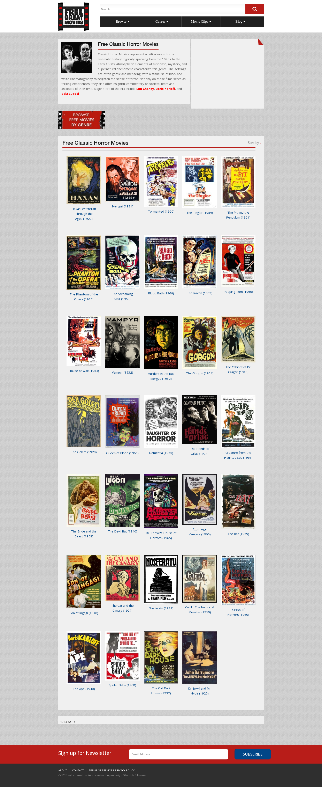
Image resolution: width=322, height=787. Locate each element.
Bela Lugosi (70, 93)
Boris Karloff (165, 89)
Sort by (254, 142)
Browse (122, 21)
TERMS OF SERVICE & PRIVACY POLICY (112, 770)
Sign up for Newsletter (84, 752)
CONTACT (78, 770)
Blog (240, 21)
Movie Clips (201, 21)
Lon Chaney (145, 89)
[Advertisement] (227, 76)
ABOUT (62, 770)
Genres (161, 21)
